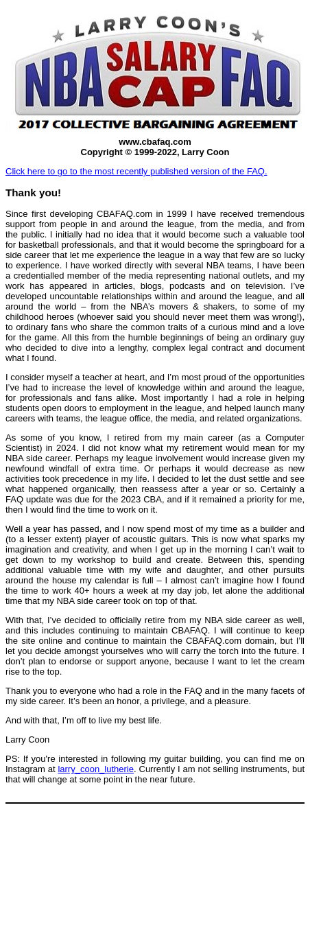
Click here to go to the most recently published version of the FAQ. (136, 171)
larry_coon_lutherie (96, 769)
